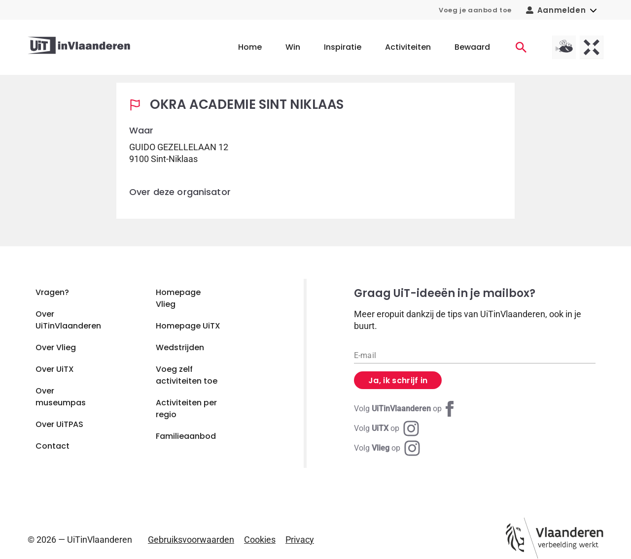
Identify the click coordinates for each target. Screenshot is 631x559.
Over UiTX (54, 369)
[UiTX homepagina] (591, 47)
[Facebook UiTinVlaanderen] (405, 409)
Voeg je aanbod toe (475, 10)
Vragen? (52, 292)
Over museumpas (60, 396)
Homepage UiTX (188, 325)
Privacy (299, 539)
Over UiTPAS (59, 424)
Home (250, 47)
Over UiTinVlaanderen (68, 319)
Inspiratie (342, 47)
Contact (52, 446)
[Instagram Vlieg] (387, 448)
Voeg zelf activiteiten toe (186, 375)
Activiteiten (408, 47)
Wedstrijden (180, 347)
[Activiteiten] (521, 47)
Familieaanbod (186, 436)
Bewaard (472, 47)
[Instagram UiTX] (386, 428)
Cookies (260, 539)
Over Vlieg (55, 347)
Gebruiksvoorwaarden (191, 539)
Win (292, 47)
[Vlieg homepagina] (564, 47)
